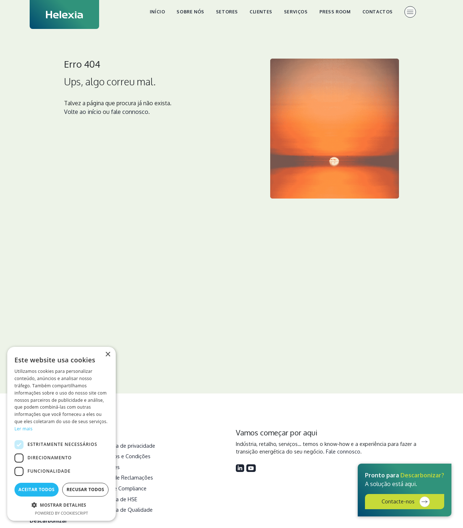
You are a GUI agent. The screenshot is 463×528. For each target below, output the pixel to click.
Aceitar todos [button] (36, 489)
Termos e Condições (125, 456)
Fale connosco (343, 451)
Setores (227, 11)
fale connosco (129, 111)
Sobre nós (190, 11)
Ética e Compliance (123, 488)
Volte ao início (82, 111)
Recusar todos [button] (85, 489)
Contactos (377, 11)
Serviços (296, 11)
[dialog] (61, 434)
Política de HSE (119, 499)
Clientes (261, 11)
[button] (61, 504)
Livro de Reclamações (127, 477)
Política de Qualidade (127, 509)
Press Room (335, 11)
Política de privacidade (128, 445)
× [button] (107, 354)
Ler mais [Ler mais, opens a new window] (23, 429)
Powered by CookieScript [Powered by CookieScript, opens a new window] (61, 513)
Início (157, 11)
